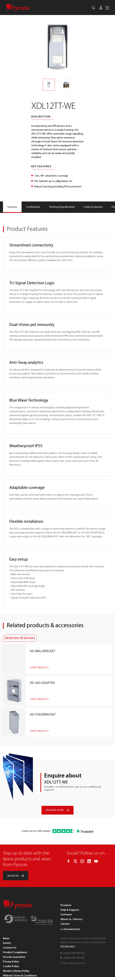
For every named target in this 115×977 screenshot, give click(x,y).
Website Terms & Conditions (20, 961)
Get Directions (67, 932)
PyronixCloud (70, 915)
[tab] (12, 207)
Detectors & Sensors (20, 638)
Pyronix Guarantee (14, 942)
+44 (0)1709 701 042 (73, 943)
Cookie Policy (11, 952)
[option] (57, 47)
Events (7, 928)
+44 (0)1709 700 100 (73, 939)
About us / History (71, 905)
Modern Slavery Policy (16, 956)
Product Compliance (15, 938)
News (6, 924)
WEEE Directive (12, 970)
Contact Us (9, 933)
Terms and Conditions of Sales (21, 966)
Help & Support (69, 895)
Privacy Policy (11, 947)
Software (66, 900)
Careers (65, 909)
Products (65, 891)
